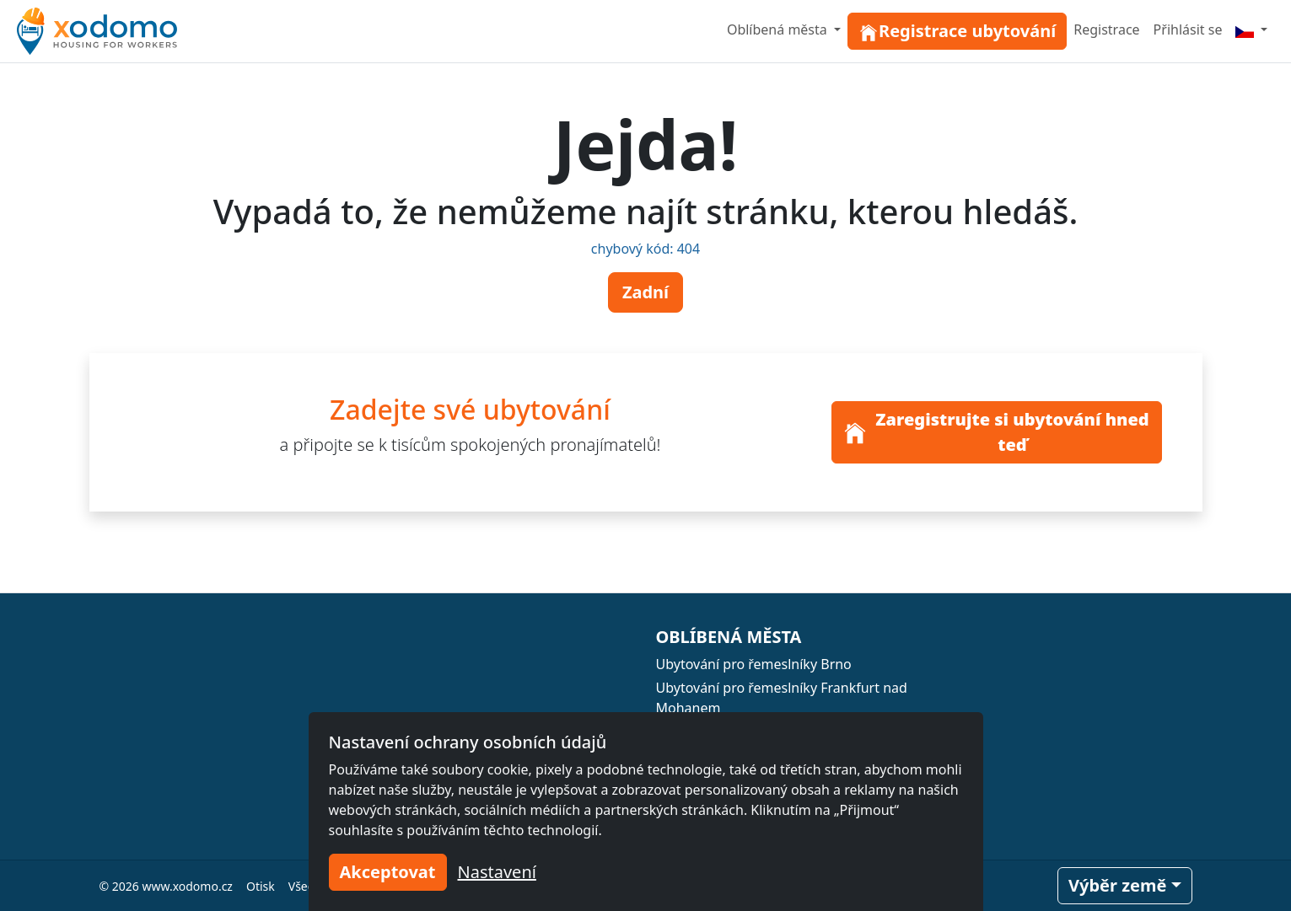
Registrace (1106, 29)
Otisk (260, 886)
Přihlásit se (1188, 29)
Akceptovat (388, 871)
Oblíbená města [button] (779, 29)
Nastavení (497, 871)
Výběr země (1117, 885)
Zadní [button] (645, 292)
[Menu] (1251, 29)
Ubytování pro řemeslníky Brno (754, 664)
